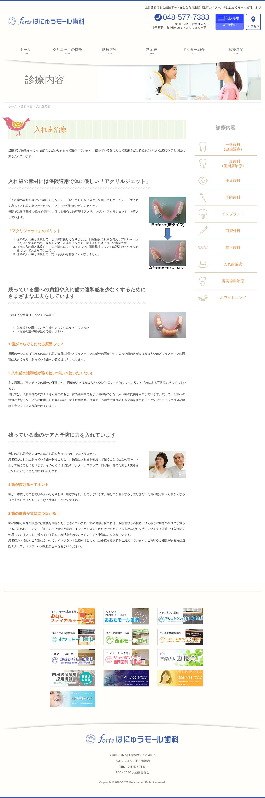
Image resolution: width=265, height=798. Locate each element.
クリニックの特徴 (67, 51)
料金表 (151, 51)
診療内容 (109, 51)
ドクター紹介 (193, 51)
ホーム (25, 51)
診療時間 (236, 51)
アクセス (253, 22)
